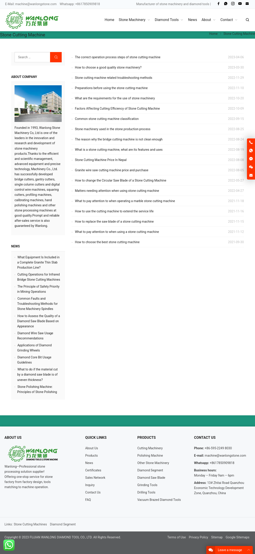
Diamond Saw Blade (151, 477)
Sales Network (95, 477)
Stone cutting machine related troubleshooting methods (113, 77)
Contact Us (93, 492)
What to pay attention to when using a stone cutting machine (117, 232)
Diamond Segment (150, 470)
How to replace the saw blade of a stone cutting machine (114, 221)
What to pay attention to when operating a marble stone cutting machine (125, 201)
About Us (91, 448)
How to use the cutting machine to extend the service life (114, 211)
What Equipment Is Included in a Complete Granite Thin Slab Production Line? (38, 262)
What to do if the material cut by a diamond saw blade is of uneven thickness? (37, 374)
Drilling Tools (146, 492)
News (15, 246)
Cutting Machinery (150, 448)
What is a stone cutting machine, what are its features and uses (118, 149)
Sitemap (217, 537)
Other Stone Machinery (153, 463)
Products (91, 455)
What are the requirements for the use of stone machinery (115, 98)
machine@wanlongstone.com (36, 4)
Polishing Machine (150, 455)
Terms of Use (176, 537)
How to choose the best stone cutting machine (107, 242)
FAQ (88, 500)
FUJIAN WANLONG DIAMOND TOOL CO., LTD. (61, 537)
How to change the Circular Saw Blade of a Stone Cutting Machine (120, 180)
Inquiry (90, 485)
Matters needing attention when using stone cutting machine (117, 190)
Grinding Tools (147, 485)
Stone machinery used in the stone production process (112, 129)
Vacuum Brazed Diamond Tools (159, 500)
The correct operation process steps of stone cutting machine (117, 57)
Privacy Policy (198, 537)
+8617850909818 (222, 463)
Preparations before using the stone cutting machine (111, 88)
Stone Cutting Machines (30, 524)
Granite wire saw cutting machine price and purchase (111, 170)
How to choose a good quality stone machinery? (108, 67)
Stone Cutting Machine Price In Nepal (100, 160)
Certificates (93, 470)
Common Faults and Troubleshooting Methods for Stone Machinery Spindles (37, 304)
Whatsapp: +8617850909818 (80, 4)
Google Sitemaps (237, 537)
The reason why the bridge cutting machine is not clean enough (118, 139)
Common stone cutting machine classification (107, 119)
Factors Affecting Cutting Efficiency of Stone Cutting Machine (117, 108)
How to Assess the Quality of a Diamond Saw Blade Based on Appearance (38, 321)
